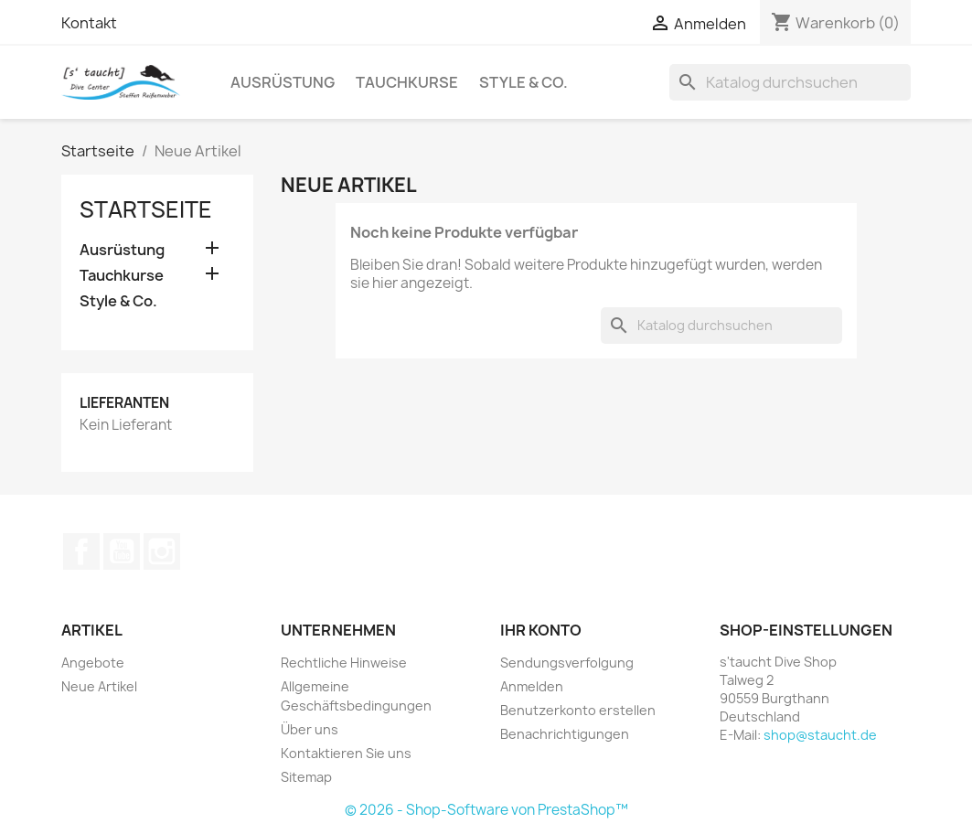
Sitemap (306, 777)
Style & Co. (523, 82)
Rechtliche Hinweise (344, 662)
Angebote (92, 662)
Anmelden (531, 686)
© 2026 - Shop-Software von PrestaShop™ (486, 809)
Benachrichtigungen (564, 734)
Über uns (309, 729)
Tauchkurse (407, 82)
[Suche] (790, 82)
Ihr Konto (541, 630)
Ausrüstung (282, 82)
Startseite (146, 209)
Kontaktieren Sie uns (346, 753)
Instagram (162, 551)
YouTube (121, 551)
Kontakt (89, 23)
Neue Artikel (99, 686)
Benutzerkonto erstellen (578, 710)
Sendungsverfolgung (567, 662)
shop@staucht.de (820, 734)
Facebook (81, 551)
